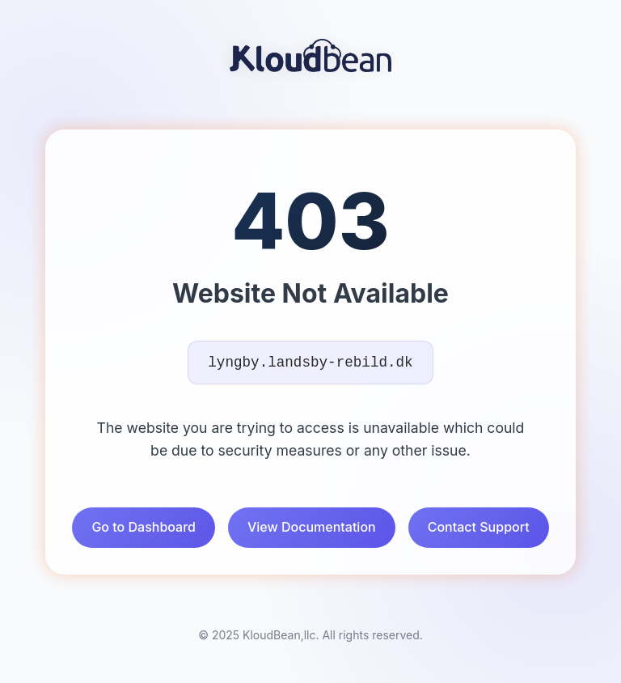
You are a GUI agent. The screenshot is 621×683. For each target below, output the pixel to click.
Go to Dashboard (143, 527)
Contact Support (479, 527)
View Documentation (311, 527)
